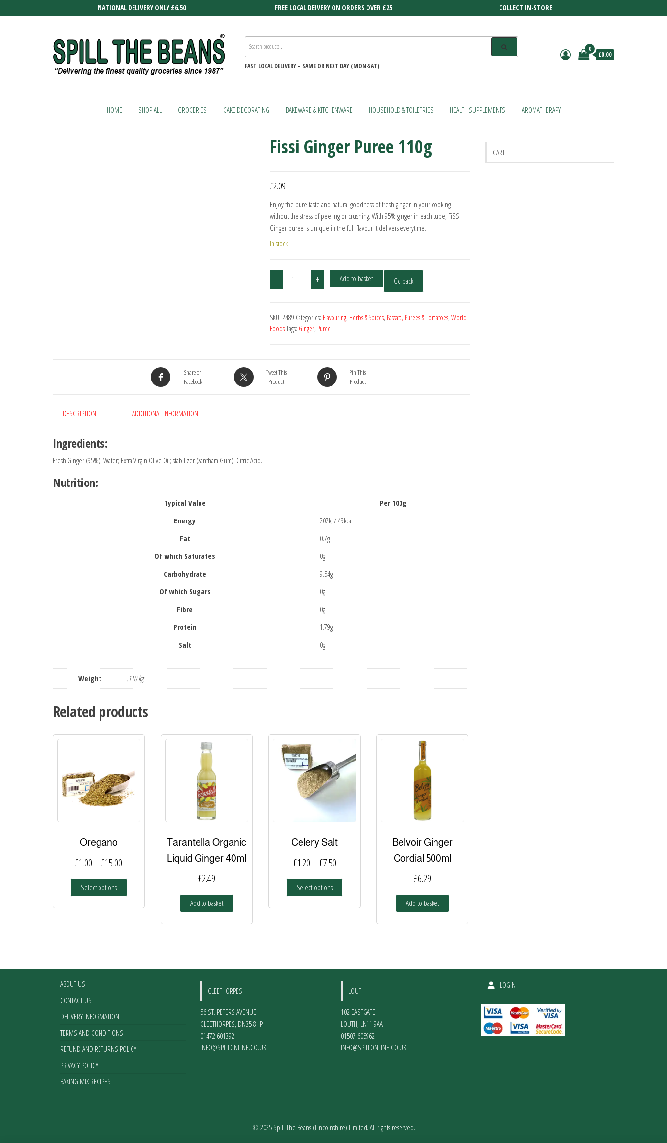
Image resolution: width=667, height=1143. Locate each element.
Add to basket (356, 278)
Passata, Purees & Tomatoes (417, 317)
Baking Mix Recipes (85, 1081)
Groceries (192, 110)
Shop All (150, 110)
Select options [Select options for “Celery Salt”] (315, 887)
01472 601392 (217, 1035)
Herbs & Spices (366, 317)
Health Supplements (477, 110)
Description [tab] (79, 413)
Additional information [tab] (165, 413)
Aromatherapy (541, 110)
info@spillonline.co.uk (233, 1047)
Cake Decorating (246, 110)
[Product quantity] (297, 279)
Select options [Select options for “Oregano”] (99, 887)
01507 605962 (358, 1035)
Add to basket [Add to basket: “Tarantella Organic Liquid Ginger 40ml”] (206, 903)
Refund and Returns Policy (98, 1049)
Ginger (306, 328)
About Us (72, 984)
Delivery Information (89, 1016)
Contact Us (76, 1000)
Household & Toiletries (401, 110)
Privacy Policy (79, 1065)
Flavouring (334, 317)
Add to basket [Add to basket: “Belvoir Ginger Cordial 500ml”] (422, 903)
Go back (403, 281)
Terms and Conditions (91, 1033)
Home (114, 110)
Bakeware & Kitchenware (319, 110)
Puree (324, 328)
